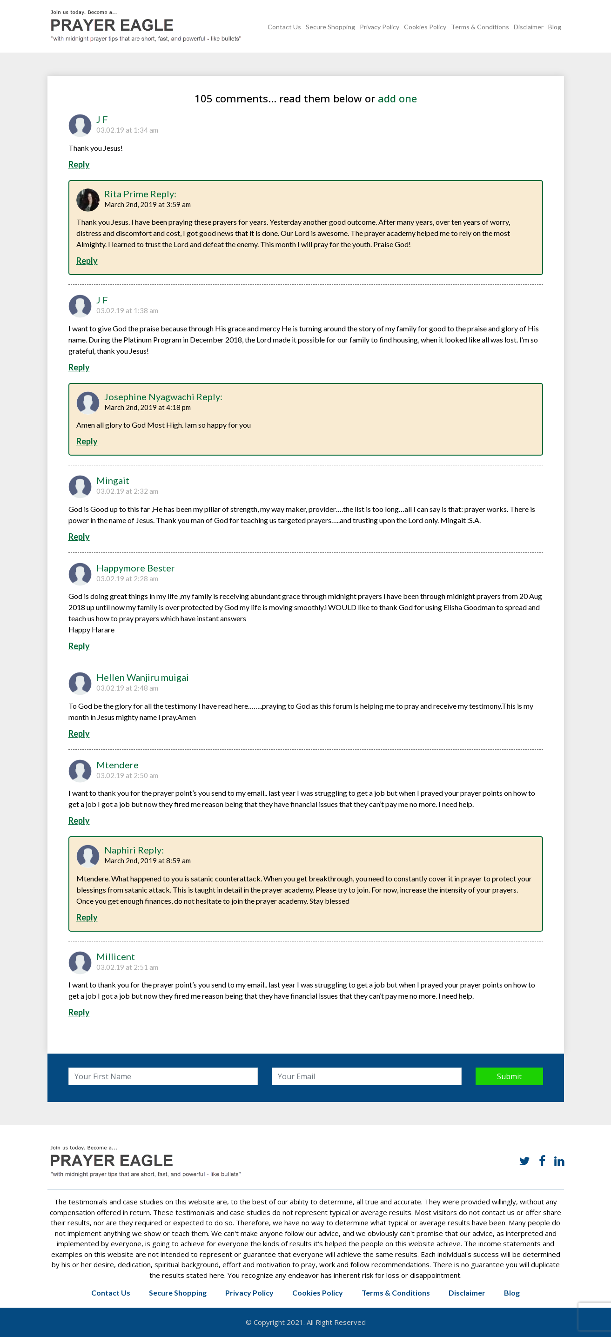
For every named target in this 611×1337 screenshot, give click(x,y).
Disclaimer (529, 27)
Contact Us (284, 27)
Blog (554, 27)
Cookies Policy (425, 27)
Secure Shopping (330, 27)
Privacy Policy (379, 27)
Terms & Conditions (480, 27)
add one (397, 98)
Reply (79, 164)
